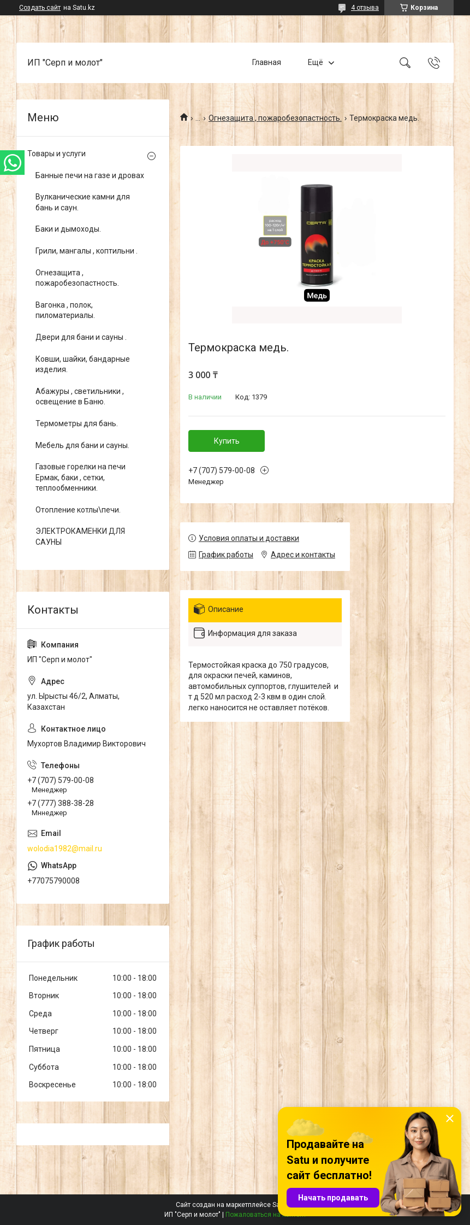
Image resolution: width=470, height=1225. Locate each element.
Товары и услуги (56, 153)
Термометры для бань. (76, 423)
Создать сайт (40, 7)
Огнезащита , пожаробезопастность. (275, 118)
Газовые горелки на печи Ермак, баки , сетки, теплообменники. (80, 477)
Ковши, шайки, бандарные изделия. (82, 364)
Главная (266, 62)
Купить (227, 441)
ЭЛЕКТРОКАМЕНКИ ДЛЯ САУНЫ (80, 536)
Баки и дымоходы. (68, 229)
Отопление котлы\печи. (78, 509)
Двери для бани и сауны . (81, 337)
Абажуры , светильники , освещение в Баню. (79, 397)
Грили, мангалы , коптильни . (86, 250)
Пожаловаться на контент (265, 1214)
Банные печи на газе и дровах (89, 175)
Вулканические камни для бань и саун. (82, 202)
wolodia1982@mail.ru (64, 848)
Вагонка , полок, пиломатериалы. (65, 310)
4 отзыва (365, 7)
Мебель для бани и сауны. (82, 445)
